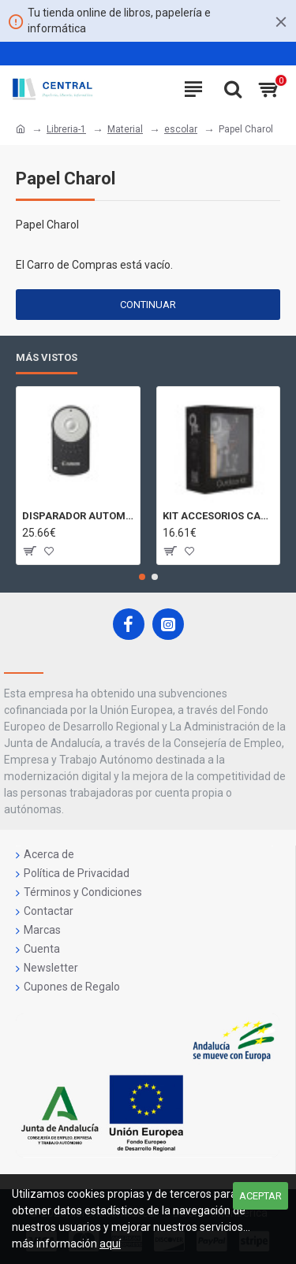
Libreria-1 (66, 129)
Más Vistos (46, 357)
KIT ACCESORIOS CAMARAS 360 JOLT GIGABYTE (219, 516)
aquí (110, 1243)
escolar (180, 129)
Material (125, 129)
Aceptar (260, 1196)
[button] (142, 577)
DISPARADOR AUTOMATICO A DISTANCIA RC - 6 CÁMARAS (78, 516)
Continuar (148, 304)
